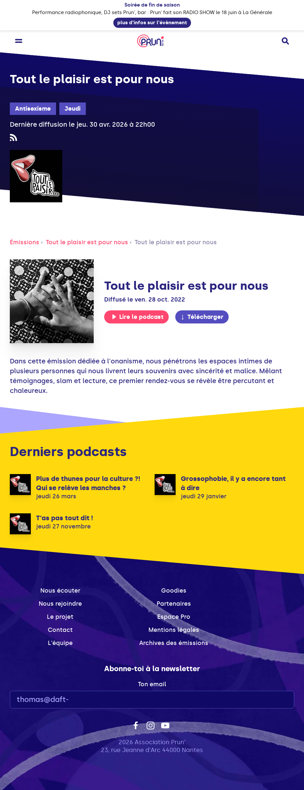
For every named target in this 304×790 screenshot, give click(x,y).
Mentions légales (173, 630)
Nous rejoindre (60, 603)
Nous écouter (60, 590)
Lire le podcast (137, 317)
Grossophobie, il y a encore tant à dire (233, 483)
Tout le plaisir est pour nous (87, 242)
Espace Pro (173, 616)
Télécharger (201, 317)
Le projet (60, 616)
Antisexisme (33, 108)
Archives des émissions (173, 643)
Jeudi (73, 108)
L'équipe (60, 643)
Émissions (24, 242)
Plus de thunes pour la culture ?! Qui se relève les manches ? (88, 483)
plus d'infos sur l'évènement (152, 23)
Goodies (173, 590)
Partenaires (174, 603)
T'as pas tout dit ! (64, 518)
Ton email (152, 684)
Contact (60, 630)
